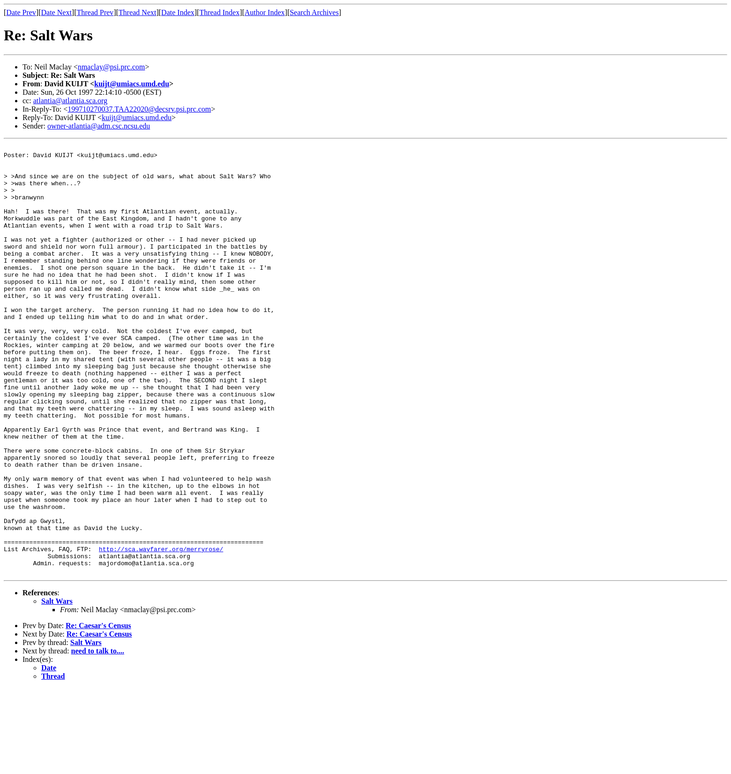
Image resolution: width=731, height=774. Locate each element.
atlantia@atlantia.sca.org (70, 101)
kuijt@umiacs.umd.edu (131, 84)
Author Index (265, 12)
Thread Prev (94, 12)
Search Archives (314, 12)
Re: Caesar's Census (98, 711)
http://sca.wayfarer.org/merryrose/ (161, 630)
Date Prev (21, 12)
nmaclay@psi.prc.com (111, 67)
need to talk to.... (97, 737)
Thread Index (219, 12)
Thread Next (137, 12)
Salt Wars (57, 687)
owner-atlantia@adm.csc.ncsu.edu (98, 126)
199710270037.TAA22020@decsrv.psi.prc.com (139, 109)
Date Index (178, 12)
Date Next (56, 12)
